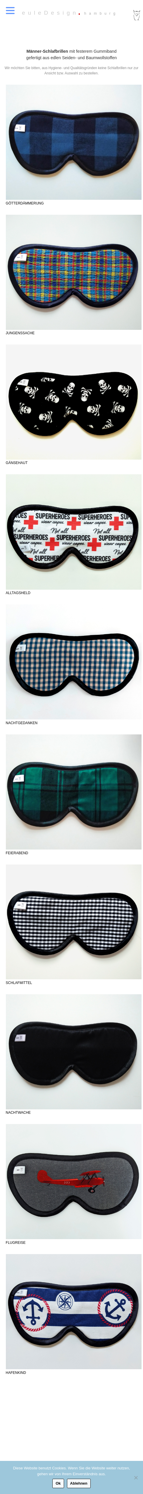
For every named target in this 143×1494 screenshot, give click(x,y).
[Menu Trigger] (10, 10)
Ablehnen (78, 1483)
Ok (58, 1483)
